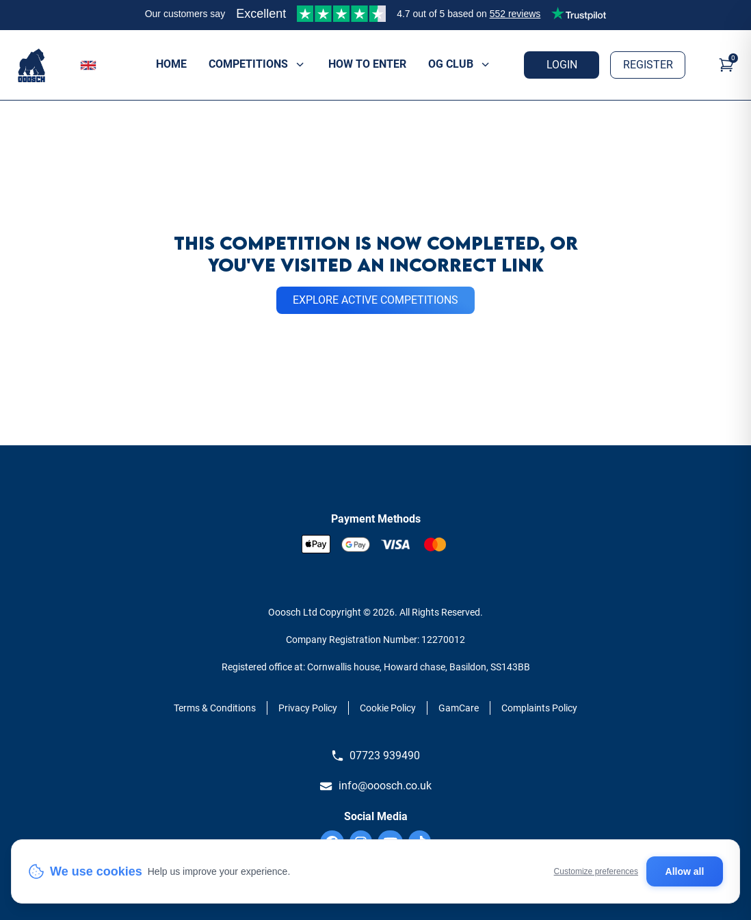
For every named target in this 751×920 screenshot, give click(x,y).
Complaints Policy (539, 707)
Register (648, 64)
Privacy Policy (307, 707)
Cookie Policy (388, 707)
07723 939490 (375, 756)
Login (561, 64)
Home (171, 63)
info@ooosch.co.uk (375, 786)
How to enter (367, 63)
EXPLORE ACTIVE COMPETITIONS (375, 299)
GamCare (458, 707)
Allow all (685, 871)
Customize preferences (596, 871)
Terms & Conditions (215, 707)
